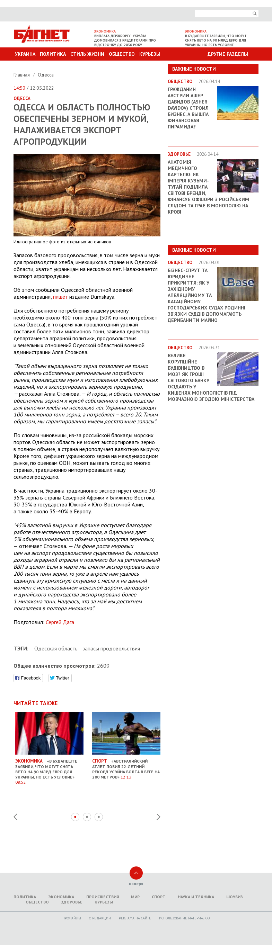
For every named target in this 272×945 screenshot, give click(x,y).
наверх (136, 883)
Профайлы (71, 918)
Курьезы (149, 54)
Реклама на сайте (135, 918)
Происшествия (102, 896)
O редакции (100, 918)
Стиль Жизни (87, 54)
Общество (122, 54)
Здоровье (71, 901)
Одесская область (56, 648)
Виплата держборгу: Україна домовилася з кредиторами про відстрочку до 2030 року (125, 40)
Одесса (46, 75)
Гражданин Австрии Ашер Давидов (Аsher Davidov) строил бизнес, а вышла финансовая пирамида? (188, 108)
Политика (53, 54)
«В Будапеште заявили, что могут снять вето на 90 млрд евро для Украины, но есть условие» (49, 769)
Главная (22, 75)
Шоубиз (234, 896)
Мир (135, 896)
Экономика (61, 896)
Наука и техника (196, 896)
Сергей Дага (60, 622)
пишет (60, 296)
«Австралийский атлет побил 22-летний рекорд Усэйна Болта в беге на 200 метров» (126, 766)
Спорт (159, 896)
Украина (25, 54)
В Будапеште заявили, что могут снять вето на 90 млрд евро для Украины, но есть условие (216, 40)
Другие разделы (228, 54)
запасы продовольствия (111, 648)
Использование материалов (184, 918)
